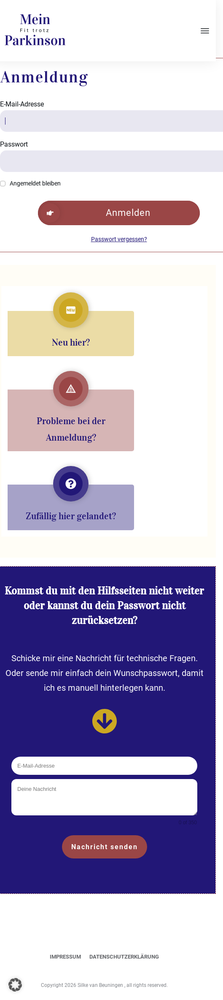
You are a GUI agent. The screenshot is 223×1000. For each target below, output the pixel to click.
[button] (15, 985)
